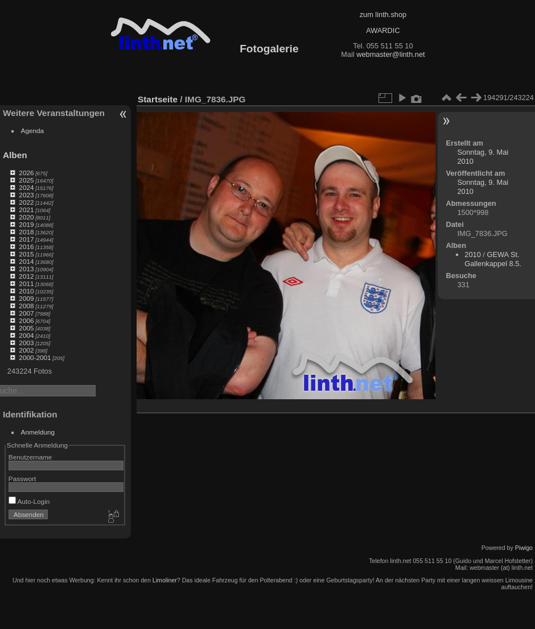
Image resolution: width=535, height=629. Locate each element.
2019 (26, 224)
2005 (26, 328)
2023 (26, 194)
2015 (26, 254)
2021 (26, 209)
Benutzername (30, 457)
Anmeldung (38, 432)
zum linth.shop (383, 14)
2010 (26, 291)
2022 (26, 202)
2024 (26, 187)
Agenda (32, 130)
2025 (26, 180)
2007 (26, 313)
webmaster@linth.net (390, 54)
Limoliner (165, 580)
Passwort (22, 478)
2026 (26, 172)
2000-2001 (35, 357)
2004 (26, 335)
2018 (26, 231)
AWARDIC (383, 30)
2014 (26, 261)
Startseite (158, 99)
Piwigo (524, 547)
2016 (26, 246)
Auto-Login (29, 501)
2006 (26, 320)
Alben (15, 155)
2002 (26, 350)
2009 (26, 298)
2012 (26, 276)
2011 (26, 283)
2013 (26, 268)
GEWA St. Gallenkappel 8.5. (492, 259)
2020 (26, 217)
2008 (26, 305)
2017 (26, 239)
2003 (26, 342)
